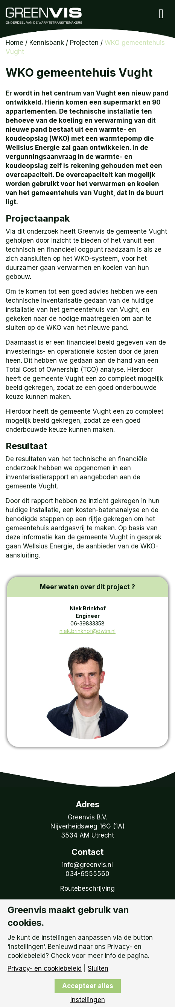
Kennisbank (46, 42)
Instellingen (87, 1000)
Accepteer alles (87, 986)
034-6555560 (87, 874)
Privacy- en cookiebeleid (45, 968)
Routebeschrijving (87, 888)
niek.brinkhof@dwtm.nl (87, 631)
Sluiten (98, 968)
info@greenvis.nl (87, 864)
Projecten (84, 42)
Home (14, 42)
